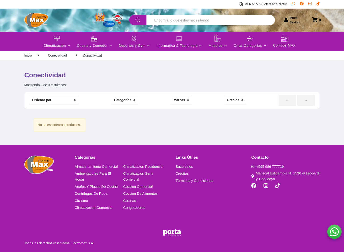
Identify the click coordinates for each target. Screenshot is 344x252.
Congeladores (134, 207)
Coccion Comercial (138, 186)
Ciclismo (81, 201)
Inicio (28, 55)
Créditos (182, 173)
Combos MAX (284, 45)
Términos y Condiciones (194, 180)
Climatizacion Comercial (94, 207)
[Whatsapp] (293, 4)
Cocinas (129, 201)
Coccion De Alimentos (140, 193)
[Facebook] (302, 4)
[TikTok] (318, 4)
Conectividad (57, 55)
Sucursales (184, 166)
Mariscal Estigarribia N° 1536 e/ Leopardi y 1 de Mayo (285, 176)
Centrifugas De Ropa (91, 193)
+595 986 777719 (267, 166)
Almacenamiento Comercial (96, 166)
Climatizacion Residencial (143, 166)
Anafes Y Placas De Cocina (96, 186)
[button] (334, 232)
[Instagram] (310, 4)
